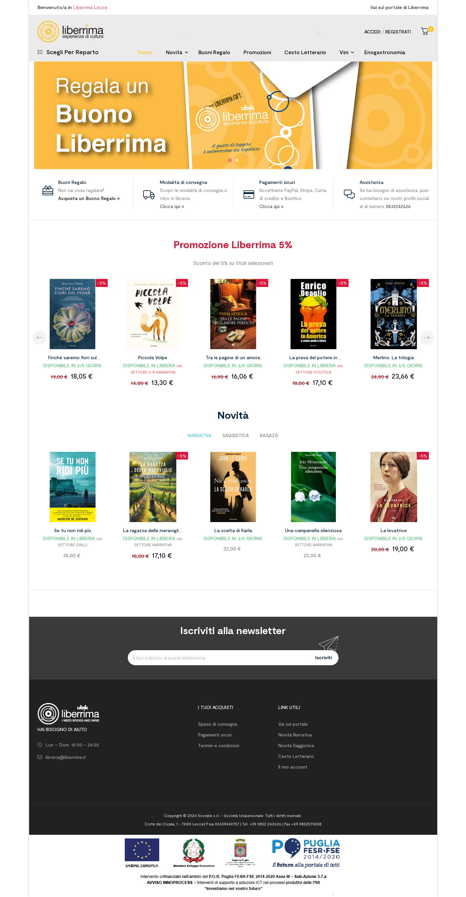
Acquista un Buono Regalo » (89, 198)
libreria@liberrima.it (65, 757)
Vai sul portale (293, 724)
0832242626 (398, 206)
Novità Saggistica (296, 745)
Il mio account (292, 767)
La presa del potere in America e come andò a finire (313, 359)
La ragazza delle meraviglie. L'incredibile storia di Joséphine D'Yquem (152, 531)
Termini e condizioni (218, 745)
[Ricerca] (233, 31)
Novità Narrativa (295, 734)
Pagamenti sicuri (215, 734)
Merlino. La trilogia (393, 357)
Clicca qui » (172, 206)
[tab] (199, 435)
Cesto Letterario (296, 756)
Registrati (398, 31)
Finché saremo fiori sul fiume (72, 359)
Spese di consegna (217, 724)
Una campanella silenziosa (313, 530)
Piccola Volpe (152, 357)
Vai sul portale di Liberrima (399, 7)
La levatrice (394, 530)
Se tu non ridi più (72, 530)
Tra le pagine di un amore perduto (233, 359)
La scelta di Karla (233, 530)
